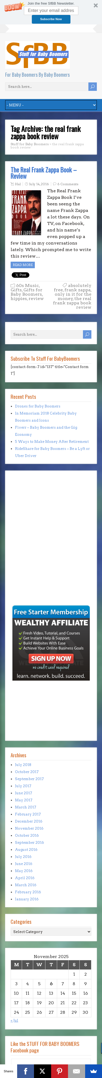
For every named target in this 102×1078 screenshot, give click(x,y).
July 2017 (23, 786)
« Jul (14, 1020)
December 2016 (28, 821)
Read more (23, 265)
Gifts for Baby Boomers (26, 292)
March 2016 (25, 885)
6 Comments (67, 184)
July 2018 (23, 765)
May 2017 (23, 800)
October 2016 (27, 835)
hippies (19, 298)
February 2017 (28, 814)
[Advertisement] (27, 566)
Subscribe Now (51, 19)
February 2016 (28, 892)
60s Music (27, 285)
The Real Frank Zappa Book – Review (44, 173)
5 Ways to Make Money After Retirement (52, 442)
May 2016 (24, 871)
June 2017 (23, 793)
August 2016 (26, 850)
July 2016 (23, 857)
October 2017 (27, 772)
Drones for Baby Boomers (37, 406)
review (36, 298)
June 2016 (23, 864)
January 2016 (27, 899)
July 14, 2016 (39, 184)
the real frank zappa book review (72, 303)
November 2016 (29, 828)
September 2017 (29, 779)
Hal (18, 184)
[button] (51, 12)
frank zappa (77, 289)
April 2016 (25, 878)
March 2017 (25, 807)
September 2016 (29, 843)
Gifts (16, 289)
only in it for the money (73, 296)
